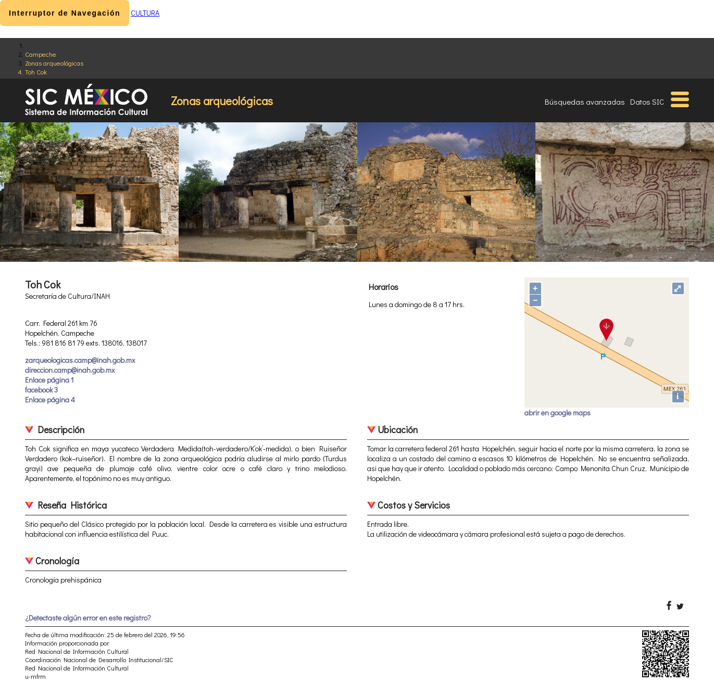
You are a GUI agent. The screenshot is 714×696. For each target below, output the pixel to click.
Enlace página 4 (50, 399)
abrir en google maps (557, 412)
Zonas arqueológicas (54, 62)
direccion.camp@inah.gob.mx (70, 370)
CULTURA (145, 13)
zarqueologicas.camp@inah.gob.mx (80, 360)
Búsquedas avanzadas (585, 101)
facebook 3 (41, 390)
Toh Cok (36, 71)
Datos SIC (647, 101)
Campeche (40, 53)
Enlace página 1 (49, 380)
